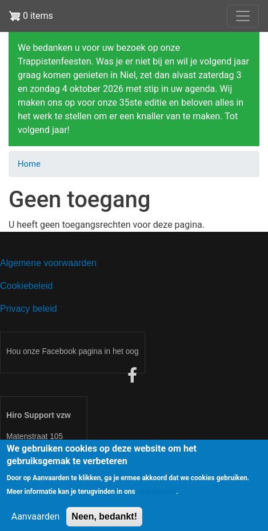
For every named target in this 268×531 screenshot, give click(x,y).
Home (29, 164)
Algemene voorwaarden (48, 263)
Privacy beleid (28, 308)
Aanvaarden (35, 522)
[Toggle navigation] (243, 16)
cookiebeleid (157, 497)
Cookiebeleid (26, 286)
